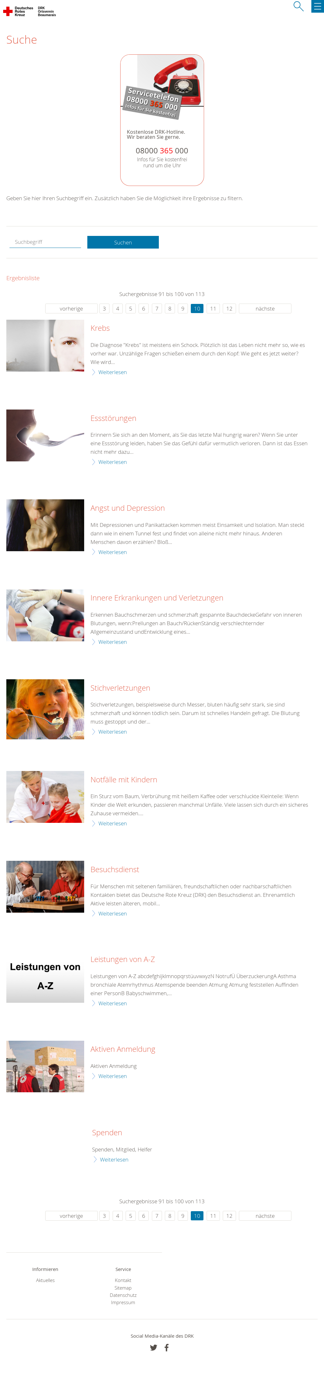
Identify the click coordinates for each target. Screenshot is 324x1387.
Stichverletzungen (120, 688)
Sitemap (123, 1288)
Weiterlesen (112, 372)
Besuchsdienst (114, 869)
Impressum (123, 1302)
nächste (265, 308)
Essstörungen (113, 418)
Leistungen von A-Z (122, 959)
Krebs (100, 328)
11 (213, 308)
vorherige (71, 308)
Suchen (123, 242)
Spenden (107, 1132)
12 (229, 308)
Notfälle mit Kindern (123, 780)
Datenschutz (123, 1295)
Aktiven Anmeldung (122, 1049)
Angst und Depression (127, 508)
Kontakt (123, 1280)
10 (197, 308)
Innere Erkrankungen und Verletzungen (156, 598)
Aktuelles (45, 1280)
